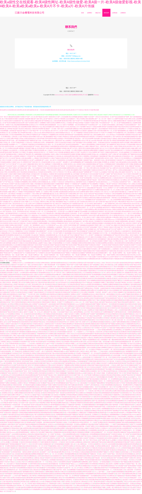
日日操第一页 (69, 152)
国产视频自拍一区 (93, 455)
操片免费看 (135, 264)
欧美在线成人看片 (74, 398)
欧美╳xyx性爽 (20, 274)
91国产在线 (18, 426)
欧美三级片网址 (95, 392)
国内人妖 (138, 300)
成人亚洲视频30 (52, 461)
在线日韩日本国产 (108, 361)
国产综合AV (123, 369)
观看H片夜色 (23, 384)
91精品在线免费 (5, 353)
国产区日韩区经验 (58, 317)
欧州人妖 (117, 280)
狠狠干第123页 (19, 284)
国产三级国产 (106, 175)
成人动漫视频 (44, 402)
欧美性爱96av (116, 414)
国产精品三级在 (58, 308)
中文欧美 (15, 451)
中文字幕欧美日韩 (94, 449)
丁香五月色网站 (80, 120)
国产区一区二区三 (72, 469)
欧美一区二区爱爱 (105, 382)
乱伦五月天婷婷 (32, 211)
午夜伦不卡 (89, 128)
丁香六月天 (121, 375)
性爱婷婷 (52, 175)
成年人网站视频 (56, 215)
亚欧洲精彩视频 (34, 359)
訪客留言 (123, 13)
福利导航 (8, 177)
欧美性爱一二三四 (94, 331)
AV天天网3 (27, 463)
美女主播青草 (93, 154)
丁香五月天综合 (128, 483)
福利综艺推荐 (54, 331)
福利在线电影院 (16, 278)
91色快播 (60, 154)
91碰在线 (34, 130)
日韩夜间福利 (132, 373)
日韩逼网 (22, 134)
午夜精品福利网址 (102, 479)
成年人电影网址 (37, 345)
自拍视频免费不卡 (11, 489)
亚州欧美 (69, 290)
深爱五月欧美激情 (40, 375)
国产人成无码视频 (100, 130)
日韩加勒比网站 (16, 309)
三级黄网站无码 (6, 394)
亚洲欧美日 (111, 477)
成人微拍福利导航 (37, 242)
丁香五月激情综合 (95, 313)
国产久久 (12, 493)
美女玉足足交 (74, 351)
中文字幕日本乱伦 (11, 280)
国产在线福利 (89, 233)
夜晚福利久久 (4, 380)
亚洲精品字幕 (95, 412)
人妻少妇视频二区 (35, 179)
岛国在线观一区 (71, 426)
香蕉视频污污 (115, 276)
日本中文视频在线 (37, 205)
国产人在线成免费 (66, 130)
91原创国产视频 (29, 150)
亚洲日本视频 (97, 164)
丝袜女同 (46, 189)
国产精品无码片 (129, 376)
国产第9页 (135, 193)
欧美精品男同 (127, 264)
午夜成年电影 (110, 272)
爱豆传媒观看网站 (16, 136)
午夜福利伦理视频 (130, 477)
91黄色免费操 (104, 467)
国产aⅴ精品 (43, 392)
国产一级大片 (42, 353)
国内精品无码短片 (106, 140)
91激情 (69, 240)
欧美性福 (52, 418)
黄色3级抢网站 (90, 120)
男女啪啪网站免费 (95, 337)
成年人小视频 (24, 341)
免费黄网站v (110, 331)
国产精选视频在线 (9, 487)
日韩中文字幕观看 (59, 120)
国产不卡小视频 (51, 181)
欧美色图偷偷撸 (137, 451)
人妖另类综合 (34, 266)
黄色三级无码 (22, 363)
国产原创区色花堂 (111, 130)
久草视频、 (62, 329)
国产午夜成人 (36, 148)
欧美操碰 (75, 223)
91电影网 (41, 404)
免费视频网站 (59, 223)
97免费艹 (54, 187)
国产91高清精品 (90, 126)
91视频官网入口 (117, 396)
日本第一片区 (41, 408)
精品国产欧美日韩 (39, 376)
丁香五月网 (88, 170)
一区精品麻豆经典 (102, 144)
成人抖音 (58, 237)
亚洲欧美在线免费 (68, 300)
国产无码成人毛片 (16, 404)
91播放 (108, 240)
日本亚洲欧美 (133, 280)
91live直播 (5, 444)
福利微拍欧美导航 (121, 444)
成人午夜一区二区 (15, 347)
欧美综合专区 (76, 280)
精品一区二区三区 (40, 447)
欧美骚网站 (42, 221)
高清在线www (79, 375)
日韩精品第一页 (64, 331)
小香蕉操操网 (74, 359)
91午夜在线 (13, 235)
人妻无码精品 (119, 126)
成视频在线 (85, 467)
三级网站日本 (15, 264)
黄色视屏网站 (12, 173)
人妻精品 (8, 361)
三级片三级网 (65, 274)
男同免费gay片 (73, 363)
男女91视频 (138, 195)
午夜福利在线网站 (5, 164)
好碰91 (19, 489)
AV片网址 (48, 367)
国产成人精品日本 (55, 205)
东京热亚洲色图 (28, 244)
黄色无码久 (124, 337)
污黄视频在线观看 (105, 302)
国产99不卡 (82, 189)
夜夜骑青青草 (7, 128)
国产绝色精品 (68, 177)
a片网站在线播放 (36, 428)
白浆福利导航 (136, 331)
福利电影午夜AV (20, 424)
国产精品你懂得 (27, 339)
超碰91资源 (125, 173)
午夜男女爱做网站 (67, 325)
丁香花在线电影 (70, 410)
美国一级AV (57, 130)
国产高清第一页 (135, 201)
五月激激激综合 (53, 392)
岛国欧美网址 (110, 444)
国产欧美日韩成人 (73, 408)
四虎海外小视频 (53, 327)
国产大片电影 (108, 329)
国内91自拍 (5, 410)
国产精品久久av (49, 365)
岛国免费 (122, 183)
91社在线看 (91, 213)
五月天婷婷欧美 (134, 154)
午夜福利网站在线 (43, 274)
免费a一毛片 (31, 170)
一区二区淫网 (72, 477)
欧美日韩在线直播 (48, 349)
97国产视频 (123, 463)
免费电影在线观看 (86, 156)
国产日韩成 (116, 337)
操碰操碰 (132, 424)
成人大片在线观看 (85, 274)
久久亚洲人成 (16, 162)
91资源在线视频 (130, 187)
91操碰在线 (130, 122)
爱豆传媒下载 (118, 229)
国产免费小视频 (81, 266)
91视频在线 (61, 290)
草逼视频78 (103, 170)
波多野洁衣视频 (124, 144)
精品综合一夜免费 (122, 386)
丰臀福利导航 (121, 485)
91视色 (138, 162)
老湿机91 (69, 309)
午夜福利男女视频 (118, 434)
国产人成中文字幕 (110, 294)
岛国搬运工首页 (28, 189)
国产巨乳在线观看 (87, 140)
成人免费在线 (74, 173)
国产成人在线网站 (65, 142)
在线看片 (23, 337)
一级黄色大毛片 (34, 434)
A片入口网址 (75, 378)
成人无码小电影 (78, 365)
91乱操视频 (33, 380)
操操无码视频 (126, 201)
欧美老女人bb (60, 152)
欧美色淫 (127, 128)
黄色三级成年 (33, 181)
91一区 (81, 219)
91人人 (81, 359)
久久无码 (128, 231)
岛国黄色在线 (17, 270)
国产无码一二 (129, 183)
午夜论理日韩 (32, 461)
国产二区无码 (48, 233)
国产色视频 (108, 205)
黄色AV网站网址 (101, 485)
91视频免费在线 (5, 235)
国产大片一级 (25, 266)
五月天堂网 (66, 244)
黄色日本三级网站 (36, 347)
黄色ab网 (55, 276)
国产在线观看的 (135, 239)
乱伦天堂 (84, 229)
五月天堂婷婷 (114, 463)
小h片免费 (17, 148)
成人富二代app (47, 347)
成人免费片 (31, 487)
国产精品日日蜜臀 (40, 438)
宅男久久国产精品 (57, 207)
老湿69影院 (66, 434)
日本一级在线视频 (136, 158)
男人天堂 (77, 201)
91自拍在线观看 (129, 126)
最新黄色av (9, 229)
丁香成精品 (83, 408)
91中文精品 (20, 325)
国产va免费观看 (36, 162)
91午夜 (10, 457)
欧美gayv (113, 136)
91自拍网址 (46, 451)
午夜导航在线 (67, 179)
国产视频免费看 (99, 384)
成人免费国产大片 (110, 189)
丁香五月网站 (35, 195)
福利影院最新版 (47, 410)
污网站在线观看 (81, 487)
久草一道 (131, 440)
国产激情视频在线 (25, 473)
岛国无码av (6, 376)
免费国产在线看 (16, 197)
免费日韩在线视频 (93, 286)
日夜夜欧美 (77, 367)
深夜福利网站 (129, 473)
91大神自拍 (5, 122)
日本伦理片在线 (6, 205)
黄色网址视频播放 (136, 181)
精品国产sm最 (85, 339)
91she (89, 323)
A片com (5, 231)
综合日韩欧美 (27, 136)
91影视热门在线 (13, 329)
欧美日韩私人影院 (136, 274)
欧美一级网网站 (124, 347)
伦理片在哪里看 (81, 193)
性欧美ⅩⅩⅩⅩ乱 (65, 128)
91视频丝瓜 (118, 453)
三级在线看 (82, 384)
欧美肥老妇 (101, 211)
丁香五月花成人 (93, 442)
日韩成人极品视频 (134, 217)
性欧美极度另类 (64, 392)
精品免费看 (28, 160)
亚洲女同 (56, 467)
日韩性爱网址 (53, 189)
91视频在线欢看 (70, 489)
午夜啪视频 (31, 233)
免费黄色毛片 (36, 128)
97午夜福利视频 (130, 146)
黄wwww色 (37, 134)
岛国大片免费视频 (68, 126)
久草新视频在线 (38, 185)
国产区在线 (90, 487)
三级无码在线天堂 (17, 205)
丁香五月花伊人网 (119, 378)
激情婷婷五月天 (52, 477)
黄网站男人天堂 (34, 341)
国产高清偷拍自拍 (5, 451)
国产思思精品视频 (12, 445)
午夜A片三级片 (88, 177)
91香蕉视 (41, 126)
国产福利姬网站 (68, 365)
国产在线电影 (57, 390)
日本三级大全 (104, 193)
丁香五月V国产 (56, 199)
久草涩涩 (136, 171)
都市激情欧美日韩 (47, 444)
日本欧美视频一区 (117, 357)
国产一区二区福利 (100, 126)
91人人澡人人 (76, 304)
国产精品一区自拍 (68, 201)
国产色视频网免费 (75, 463)
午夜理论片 (43, 235)
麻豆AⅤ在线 (35, 264)
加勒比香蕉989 (102, 469)
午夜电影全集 (65, 150)
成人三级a (42, 371)
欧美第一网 (125, 339)
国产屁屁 (17, 132)
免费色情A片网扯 (119, 187)
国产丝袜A (8, 375)
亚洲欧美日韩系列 (87, 280)
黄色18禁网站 (32, 183)
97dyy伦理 (73, 282)
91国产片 (73, 266)
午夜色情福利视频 (79, 349)
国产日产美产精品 (5, 183)
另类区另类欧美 (106, 181)
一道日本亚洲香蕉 (79, 126)
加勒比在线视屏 (117, 211)
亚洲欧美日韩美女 (53, 363)
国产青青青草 (41, 239)
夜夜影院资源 (100, 282)
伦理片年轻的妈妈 (20, 308)
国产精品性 (39, 118)
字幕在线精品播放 (5, 197)
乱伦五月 (134, 213)
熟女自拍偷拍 (22, 185)
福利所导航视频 (119, 193)
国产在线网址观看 (122, 189)
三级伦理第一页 (131, 471)
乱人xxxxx (12, 219)
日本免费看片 (133, 309)
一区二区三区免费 (57, 455)
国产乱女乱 (66, 211)
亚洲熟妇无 (88, 457)
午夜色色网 (135, 453)
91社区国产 (90, 118)
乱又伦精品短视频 (83, 453)
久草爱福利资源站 (13, 345)
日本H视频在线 (130, 367)
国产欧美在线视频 (9, 124)
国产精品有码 (9, 313)
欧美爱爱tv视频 (6, 193)
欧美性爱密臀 (67, 209)
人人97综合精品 (114, 183)
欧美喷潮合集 (103, 436)
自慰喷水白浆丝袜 (13, 390)
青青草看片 (25, 449)
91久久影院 (6, 140)
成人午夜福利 (71, 404)
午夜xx (10, 333)
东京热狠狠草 (69, 162)
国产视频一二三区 (51, 339)
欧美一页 (88, 242)
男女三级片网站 (76, 467)
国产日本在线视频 (23, 418)
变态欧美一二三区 (25, 345)
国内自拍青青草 (67, 394)
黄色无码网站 (76, 290)
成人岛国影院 (30, 201)
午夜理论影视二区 (83, 282)
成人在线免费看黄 (115, 201)
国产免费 (85, 290)
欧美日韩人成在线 (55, 402)
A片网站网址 (115, 219)
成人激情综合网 (92, 268)
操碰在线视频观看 (95, 270)
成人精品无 (87, 219)
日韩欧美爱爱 (56, 166)
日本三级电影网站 (118, 270)
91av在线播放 (102, 173)
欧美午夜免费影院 (27, 357)
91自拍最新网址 (78, 136)
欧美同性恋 (36, 351)
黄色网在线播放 (136, 233)
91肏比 (14, 223)
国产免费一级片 (128, 118)
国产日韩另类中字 (54, 282)
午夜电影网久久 (108, 138)
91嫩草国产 (57, 231)
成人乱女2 (129, 378)
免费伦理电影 (26, 175)
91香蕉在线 (89, 308)
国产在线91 (13, 168)
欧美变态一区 (107, 118)
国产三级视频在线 (96, 237)
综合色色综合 (44, 465)
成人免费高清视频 (17, 394)
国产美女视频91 (108, 371)
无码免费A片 (11, 274)
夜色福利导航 (37, 430)
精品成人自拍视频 (93, 284)
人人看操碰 (35, 160)
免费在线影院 (65, 215)
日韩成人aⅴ (80, 329)
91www (103, 351)
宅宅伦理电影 (47, 489)
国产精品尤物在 (22, 170)
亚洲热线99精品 (37, 323)
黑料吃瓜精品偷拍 (48, 158)
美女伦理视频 (73, 118)
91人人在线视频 (26, 264)
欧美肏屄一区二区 (85, 209)
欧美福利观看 (88, 335)
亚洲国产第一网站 (73, 189)
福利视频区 (30, 308)
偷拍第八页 (3, 333)
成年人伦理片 (64, 227)
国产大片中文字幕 (8, 166)
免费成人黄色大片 (57, 447)
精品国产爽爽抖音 (107, 418)
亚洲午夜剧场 (135, 317)
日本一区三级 (36, 317)
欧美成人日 (11, 286)
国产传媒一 (99, 343)
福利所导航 (42, 229)
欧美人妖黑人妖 (64, 420)
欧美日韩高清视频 (81, 455)
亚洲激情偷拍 (28, 290)
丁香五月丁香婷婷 (102, 229)
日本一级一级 (11, 459)
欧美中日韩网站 (49, 335)
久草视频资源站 (76, 142)
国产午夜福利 (43, 422)
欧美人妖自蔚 (35, 282)
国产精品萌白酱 (62, 219)
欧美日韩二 (36, 453)
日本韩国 (105, 319)
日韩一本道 (65, 382)
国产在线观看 (69, 491)
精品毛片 (24, 199)
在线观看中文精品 (124, 351)
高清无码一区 (137, 353)
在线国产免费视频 (36, 400)
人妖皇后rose (51, 426)
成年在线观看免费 (59, 242)
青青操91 (111, 239)
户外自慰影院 (103, 124)
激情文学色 (122, 219)
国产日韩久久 (59, 485)
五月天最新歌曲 (10, 420)
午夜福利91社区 (49, 459)
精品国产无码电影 (45, 361)
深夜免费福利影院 (46, 414)
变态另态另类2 (109, 213)
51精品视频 (104, 461)
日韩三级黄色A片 (78, 160)
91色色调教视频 (69, 479)
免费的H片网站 (29, 300)
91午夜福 (36, 361)
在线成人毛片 (87, 491)
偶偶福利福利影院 (33, 414)
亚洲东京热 (92, 134)
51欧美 (94, 144)
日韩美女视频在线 (25, 416)
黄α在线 (83, 400)
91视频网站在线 (53, 136)
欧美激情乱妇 (52, 296)
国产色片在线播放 (16, 319)
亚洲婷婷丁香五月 (15, 349)
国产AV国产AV (77, 122)
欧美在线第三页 (120, 471)
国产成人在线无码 (125, 225)
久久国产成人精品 (107, 177)
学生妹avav (133, 177)
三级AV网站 (138, 361)
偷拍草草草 (106, 209)
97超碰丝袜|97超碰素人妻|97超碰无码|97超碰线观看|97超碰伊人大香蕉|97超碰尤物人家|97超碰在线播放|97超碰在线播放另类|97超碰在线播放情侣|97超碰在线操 (66, 252)
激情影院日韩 (104, 217)
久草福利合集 (36, 325)
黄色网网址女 (127, 160)
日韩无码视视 (85, 361)
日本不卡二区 (57, 132)
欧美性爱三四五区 (130, 420)
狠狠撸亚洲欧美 (121, 122)
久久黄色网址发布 (127, 282)
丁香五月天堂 (99, 118)
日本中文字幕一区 (104, 235)
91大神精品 (138, 134)
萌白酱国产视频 (54, 388)
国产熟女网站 (129, 365)
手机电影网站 (32, 270)
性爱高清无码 (14, 416)
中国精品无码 (49, 315)
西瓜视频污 (3, 434)
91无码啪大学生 (98, 329)
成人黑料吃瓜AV (43, 388)
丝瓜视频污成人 (92, 231)
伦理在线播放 (111, 126)
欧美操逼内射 (120, 491)
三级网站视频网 (43, 225)
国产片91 (17, 166)
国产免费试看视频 (119, 323)
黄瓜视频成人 (45, 175)
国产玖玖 (111, 231)
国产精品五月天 (48, 177)
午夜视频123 (20, 195)
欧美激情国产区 (116, 394)
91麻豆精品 (4, 298)
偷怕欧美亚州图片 (67, 122)
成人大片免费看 (5, 302)
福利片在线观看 (14, 122)
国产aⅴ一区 (136, 378)
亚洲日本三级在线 (80, 483)
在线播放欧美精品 (30, 333)
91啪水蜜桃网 (39, 233)
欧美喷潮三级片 (83, 369)
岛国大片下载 (13, 465)
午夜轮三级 (85, 270)
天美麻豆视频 (98, 311)
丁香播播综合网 (68, 367)
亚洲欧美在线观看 (38, 152)
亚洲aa (22, 438)
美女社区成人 (136, 205)
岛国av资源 (117, 173)
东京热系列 (113, 430)
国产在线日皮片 (99, 233)
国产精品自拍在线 (20, 378)
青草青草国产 (114, 298)
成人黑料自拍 (61, 195)
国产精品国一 (97, 459)
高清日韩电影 (72, 227)
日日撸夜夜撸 (131, 268)
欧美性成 (99, 483)
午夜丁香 (81, 341)
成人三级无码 (5, 363)
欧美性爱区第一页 (121, 272)
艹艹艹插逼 (39, 177)
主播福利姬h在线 (17, 171)
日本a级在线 (34, 237)
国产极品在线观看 (39, 311)
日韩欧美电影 (45, 304)
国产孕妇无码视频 (79, 233)
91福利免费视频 (15, 240)
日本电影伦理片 (35, 175)
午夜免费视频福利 (60, 384)
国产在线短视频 (92, 229)
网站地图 (96, 111)
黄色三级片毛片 (40, 166)
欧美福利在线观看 (101, 475)
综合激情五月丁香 (52, 375)
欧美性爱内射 (84, 276)
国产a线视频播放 (90, 341)
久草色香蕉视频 (61, 333)
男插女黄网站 (102, 447)
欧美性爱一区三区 (81, 357)
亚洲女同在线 (131, 404)
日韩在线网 (134, 175)
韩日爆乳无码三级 (62, 146)
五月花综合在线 (93, 369)
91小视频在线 (81, 414)
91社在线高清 (13, 152)
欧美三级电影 (115, 223)
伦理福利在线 (105, 276)
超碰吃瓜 (130, 171)
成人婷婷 (23, 353)
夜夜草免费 (84, 465)
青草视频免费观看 (117, 302)
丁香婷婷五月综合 (42, 168)
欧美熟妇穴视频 (46, 199)
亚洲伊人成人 (69, 268)
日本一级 (10, 207)
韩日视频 (17, 179)
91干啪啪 (75, 240)
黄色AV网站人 (125, 237)
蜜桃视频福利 (106, 394)
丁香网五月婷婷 (55, 378)
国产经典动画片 (77, 311)
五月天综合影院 (78, 335)
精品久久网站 (81, 327)
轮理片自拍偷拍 (83, 199)
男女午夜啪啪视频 (108, 487)
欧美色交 (57, 315)
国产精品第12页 (92, 197)
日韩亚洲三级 (130, 329)
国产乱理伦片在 (13, 294)
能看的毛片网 (50, 311)
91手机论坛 (10, 233)
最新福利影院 (76, 207)
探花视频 (133, 333)
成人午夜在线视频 (70, 414)
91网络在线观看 (20, 388)
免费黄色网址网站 (119, 341)
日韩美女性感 (131, 306)
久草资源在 (96, 193)
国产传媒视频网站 (18, 207)
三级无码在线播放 (114, 355)
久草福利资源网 (45, 164)
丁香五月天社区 (123, 479)
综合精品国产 (15, 412)
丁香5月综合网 (51, 171)
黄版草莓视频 (68, 306)
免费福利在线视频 (98, 323)
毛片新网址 (97, 308)
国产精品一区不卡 (24, 400)
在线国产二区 (45, 453)
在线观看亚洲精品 (90, 166)
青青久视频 (29, 185)
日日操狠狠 (46, 428)
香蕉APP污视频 (31, 177)
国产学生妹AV (75, 400)
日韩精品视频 (25, 347)
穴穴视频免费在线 (130, 325)
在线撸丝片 (22, 158)
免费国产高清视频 (76, 231)
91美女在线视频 (87, 144)
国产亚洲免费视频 (95, 276)
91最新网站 (127, 331)
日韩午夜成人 (64, 388)
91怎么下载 (79, 371)
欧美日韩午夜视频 (18, 333)
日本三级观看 (125, 274)
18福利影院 (31, 146)
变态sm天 (134, 461)
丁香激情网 (39, 335)
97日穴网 (67, 173)
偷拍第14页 (85, 367)
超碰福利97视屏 (93, 227)
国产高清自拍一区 (8, 213)
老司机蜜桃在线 (40, 146)
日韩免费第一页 (92, 294)
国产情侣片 (81, 237)
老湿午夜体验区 (58, 367)
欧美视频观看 (117, 353)
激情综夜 (90, 400)
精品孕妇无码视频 (77, 177)
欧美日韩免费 (108, 378)
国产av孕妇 (106, 483)
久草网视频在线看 (109, 166)
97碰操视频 (70, 375)
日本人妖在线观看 (110, 445)
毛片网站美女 (117, 233)
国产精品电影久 (21, 286)
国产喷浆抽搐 (48, 207)
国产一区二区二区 (112, 124)
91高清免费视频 (79, 308)
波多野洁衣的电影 (71, 418)
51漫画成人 (43, 171)
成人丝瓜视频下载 (14, 134)
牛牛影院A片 (107, 195)
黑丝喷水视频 (134, 339)
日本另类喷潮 (92, 465)
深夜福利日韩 (76, 321)
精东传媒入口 (30, 134)
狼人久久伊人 (117, 449)
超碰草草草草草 (32, 378)
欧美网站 (54, 489)
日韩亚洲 (16, 483)
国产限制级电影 (14, 323)
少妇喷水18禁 (119, 191)
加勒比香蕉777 (70, 487)
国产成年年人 (46, 455)
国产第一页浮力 (82, 317)
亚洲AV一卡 (88, 187)
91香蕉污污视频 (79, 373)
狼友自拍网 (7, 317)
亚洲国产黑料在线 (64, 438)
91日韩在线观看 (57, 233)
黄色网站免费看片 (60, 430)
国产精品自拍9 (49, 384)
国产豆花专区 (44, 440)
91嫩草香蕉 (95, 489)
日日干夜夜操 (94, 359)
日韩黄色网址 (65, 199)
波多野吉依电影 (9, 148)
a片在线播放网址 (35, 491)
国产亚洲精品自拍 (56, 272)
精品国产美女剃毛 (18, 130)
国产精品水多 (34, 229)
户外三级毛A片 (107, 274)
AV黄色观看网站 (90, 146)
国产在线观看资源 (113, 144)
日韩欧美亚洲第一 (17, 386)
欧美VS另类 (121, 363)
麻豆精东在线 (122, 404)
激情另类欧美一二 (99, 205)
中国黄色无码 (115, 359)
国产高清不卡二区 (10, 239)
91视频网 (93, 282)
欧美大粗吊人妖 (60, 221)
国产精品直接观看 (15, 467)
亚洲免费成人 (118, 331)
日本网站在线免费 (12, 150)
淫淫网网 (104, 164)
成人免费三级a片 (119, 367)
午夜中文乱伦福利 (134, 345)
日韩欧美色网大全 (33, 268)
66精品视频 (90, 189)
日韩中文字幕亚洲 (46, 341)
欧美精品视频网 (105, 481)
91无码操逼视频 (58, 445)
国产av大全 (132, 430)
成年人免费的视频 (64, 276)
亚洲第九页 (78, 300)
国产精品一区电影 (33, 363)
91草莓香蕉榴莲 (71, 302)
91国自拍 (90, 426)
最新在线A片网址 (22, 408)
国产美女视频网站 (92, 185)
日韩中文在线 (59, 144)
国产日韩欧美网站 (71, 195)
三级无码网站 (122, 440)
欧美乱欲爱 (31, 365)
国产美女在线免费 (127, 211)
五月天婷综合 (51, 333)
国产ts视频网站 (82, 185)
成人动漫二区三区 (39, 201)
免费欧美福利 (61, 404)
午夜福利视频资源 (55, 406)
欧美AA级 (17, 449)
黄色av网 (13, 187)
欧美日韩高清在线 (48, 430)
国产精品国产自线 (82, 416)
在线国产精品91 (65, 313)
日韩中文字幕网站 (28, 375)
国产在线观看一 (38, 424)
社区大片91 (84, 378)
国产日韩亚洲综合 (23, 221)
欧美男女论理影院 (76, 264)
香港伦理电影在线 (47, 134)
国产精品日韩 (119, 304)
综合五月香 (84, 142)
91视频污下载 (104, 284)
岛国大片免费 (74, 315)
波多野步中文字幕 (117, 207)
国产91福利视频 (55, 398)
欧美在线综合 (60, 487)
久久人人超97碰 (98, 473)
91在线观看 (31, 240)
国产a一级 (43, 266)
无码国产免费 (98, 426)
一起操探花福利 (104, 290)
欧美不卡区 (16, 266)
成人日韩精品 (52, 225)
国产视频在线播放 (35, 288)
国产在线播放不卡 (52, 438)
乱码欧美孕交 (72, 168)
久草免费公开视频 (80, 355)
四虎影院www (108, 323)
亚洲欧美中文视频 (17, 244)
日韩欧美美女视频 (93, 199)
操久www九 (77, 306)
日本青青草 (112, 309)
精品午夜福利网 (43, 219)
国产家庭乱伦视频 (6, 276)
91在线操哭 (38, 369)
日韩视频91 (111, 475)
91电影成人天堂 (93, 333)
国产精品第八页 (51, 376)
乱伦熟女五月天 (33, 126)
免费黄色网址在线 (72, 170)
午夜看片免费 (51, 386)
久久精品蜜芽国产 (74, 337)
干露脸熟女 (42, 237)
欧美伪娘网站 (28, 459)
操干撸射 (11, 449)
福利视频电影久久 (125, 199)
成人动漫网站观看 (135, 124)
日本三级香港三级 (71, 323)
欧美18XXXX (70, 376)
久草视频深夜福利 (106, 207)
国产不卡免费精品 (65, 304)
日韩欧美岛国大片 (62, 286)
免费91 (137, 150)
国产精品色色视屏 (26, 148)
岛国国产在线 (130, 221)
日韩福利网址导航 (128, 207)
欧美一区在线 (119, 154)
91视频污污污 (27, 217)
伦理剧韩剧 (102, 380)
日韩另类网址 (136, 390)
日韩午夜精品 (86, 309)
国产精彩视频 (126, 138)
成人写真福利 (39, 173)
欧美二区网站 (132, 447)
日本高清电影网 (64, 156)
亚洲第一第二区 (83, 442)
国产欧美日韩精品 (57, 361)
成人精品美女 (35, 471)
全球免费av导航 (68, 343)
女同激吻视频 (135, 152)
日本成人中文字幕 (71, 453)
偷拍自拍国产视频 (69, 416)
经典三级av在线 (53, 355)
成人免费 (76, 183)
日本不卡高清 (69, 339)
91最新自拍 (94, 171)
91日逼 (25, 233)
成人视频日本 (130, 132)
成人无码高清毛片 (47, 179)
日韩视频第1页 (90, 394)
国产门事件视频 (14, 298)
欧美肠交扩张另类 (41, 170)
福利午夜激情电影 (31, 274)
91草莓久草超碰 (62, 138)
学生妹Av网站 (127, 120)
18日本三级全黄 (76, 229)
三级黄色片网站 (48, 193)
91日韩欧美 (128, 270)
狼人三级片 (125, 242)
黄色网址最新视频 (26, 361)
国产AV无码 (73, 150)
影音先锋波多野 (60, 323)
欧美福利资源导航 (118, 365)
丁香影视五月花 (115, 199)
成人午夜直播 (41, 461)
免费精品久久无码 (89, 485)
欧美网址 (106, 406)
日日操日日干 (92, 378)
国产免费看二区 (38, 193)
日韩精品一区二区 (20, 315)
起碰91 (61, 327)
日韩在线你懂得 (133, 382)
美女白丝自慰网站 (80, 432)
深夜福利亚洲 (70, 221)
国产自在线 (96, 183)
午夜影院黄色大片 (93, 272)
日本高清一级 (9, 284)
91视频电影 (79, 134)
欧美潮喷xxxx (62, 353)
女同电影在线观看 (97, 242)
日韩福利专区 (60, 225)
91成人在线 (14, 455)
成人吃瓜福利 (39, 150)
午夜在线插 (39, 469)
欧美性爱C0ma (103, 432)
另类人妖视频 (37, 199)
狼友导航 (98, 394)
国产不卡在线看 (136, 426)
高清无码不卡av (35, 329)
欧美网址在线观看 (90, 373)
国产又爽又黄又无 (34, 164)
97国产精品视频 (77, 144)
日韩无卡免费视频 (78, 347)
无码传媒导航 (35, 197)
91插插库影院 (85, 398)
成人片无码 (125, 217)
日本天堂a (130, 489)
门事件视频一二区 (109, 278)
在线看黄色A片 (114, 461)
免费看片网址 (103, 292)
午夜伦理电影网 (44, 160)
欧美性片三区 (17, 375)
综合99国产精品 (75, 382)
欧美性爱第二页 (81, 386)
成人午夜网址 (38, 191)
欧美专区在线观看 (101, 398)
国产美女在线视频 (113, 152)
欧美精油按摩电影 (131, 457)
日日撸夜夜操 (101, 428)
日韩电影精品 (121, 451)
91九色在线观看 (31, 215)
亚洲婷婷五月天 (43, 294)
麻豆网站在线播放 (58, 481)
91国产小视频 (95, 219)
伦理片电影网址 (116, 481)
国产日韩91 (65, 132)
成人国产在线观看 (93, 266)
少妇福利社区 (25, 471)
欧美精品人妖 (119, 376)
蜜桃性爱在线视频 (26, 351)
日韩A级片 (127, 266)
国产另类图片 (94, 390)
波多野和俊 (111, 373)
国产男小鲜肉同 (112, 142)
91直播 (13, 164)
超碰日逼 (124, 306)
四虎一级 (101, 294)
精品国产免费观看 (83, 173)
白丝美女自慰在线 (13, 473)
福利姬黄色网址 (100, 160)
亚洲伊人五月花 (128, 308)
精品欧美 (17, 237)
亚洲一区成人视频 (126, 168)
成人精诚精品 (95, 339)
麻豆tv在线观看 (14, 158)
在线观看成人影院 (59, 442)
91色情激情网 (120, 136)
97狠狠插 (113, 209)
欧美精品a (26, 306)
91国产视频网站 (76, 438)
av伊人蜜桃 (116, 274)
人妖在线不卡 (126, 481)
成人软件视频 (75, 175)
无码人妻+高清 (43, 286)
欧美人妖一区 (16, 471)
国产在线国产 (91, 315)
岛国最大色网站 (9, 227)
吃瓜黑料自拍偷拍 (112, 440)
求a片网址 (6, 158)
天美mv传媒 (44, 329)
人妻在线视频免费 (64, 400)
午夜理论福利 (129, 361)
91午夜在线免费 (128, 179)
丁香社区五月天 (110, 264)
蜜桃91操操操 (85, 306)
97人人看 (88, 237)
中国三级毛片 (28, 367)
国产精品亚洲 (24, 181)
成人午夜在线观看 (7, 120)
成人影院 (84, 444)
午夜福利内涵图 (29, 386)
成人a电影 (124, 382)
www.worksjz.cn (60, 96)
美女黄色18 (60, 197)
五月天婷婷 (117, 239)
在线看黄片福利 (25, 412)
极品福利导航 (38, 231)
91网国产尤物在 (108, 242)
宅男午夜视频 (12, 268)
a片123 (82, 201)
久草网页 (48, 187)
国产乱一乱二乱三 (134, 173)
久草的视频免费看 (69, 455)
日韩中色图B (71, 386)
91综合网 (118, 388)
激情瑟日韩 (50, 371)
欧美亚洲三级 (38, 349)
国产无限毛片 (77, 309)
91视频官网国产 (60, 185)
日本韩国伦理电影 (71, 396)
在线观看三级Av (69, 445)
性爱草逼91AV (90, 191)
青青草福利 (16, 276)
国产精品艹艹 (24, 296)
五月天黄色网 (102, 416)
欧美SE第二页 (82, 205)
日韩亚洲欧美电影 (93, 481)
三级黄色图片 (25, 219)
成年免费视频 (7, 244)
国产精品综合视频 (28, 426)
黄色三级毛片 (135, 276)
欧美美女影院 (31, 315)
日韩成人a (105, 239)
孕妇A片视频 (47, 321)
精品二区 (67, 424)
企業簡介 (89, 13)
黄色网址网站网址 (41, 223)
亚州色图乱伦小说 (25, 162)
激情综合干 (112, 467)
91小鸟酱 (93, 469)
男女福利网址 (25, 491)
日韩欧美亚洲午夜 (123, 335)
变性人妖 (42, 120)
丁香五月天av (67, 229)
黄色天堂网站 (35, 467)
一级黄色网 (96, 162)
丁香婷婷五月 (124, 327)
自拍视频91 (12, 146)
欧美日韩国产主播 (126, 459)
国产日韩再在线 (124, 432)
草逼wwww (111, 221)
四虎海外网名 (137, 302)
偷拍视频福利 (56, 369)
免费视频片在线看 (75, 471)
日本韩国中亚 (41, 380)
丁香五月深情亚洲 (128, 300)
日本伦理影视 (113, 479)
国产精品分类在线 (119, 146)
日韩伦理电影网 (133, 278)
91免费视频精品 (107, 237)
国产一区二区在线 (92, 355)
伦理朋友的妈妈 (38, 189)
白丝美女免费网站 (55, 124)
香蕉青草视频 (126, 449)
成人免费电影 (32, 483)
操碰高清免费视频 (55, 150)
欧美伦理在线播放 (29, 335)
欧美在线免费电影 (106, 339)
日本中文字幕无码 (58, 173)
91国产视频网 (81, 191)
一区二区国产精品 (87, 304)
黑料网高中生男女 (42, 327)
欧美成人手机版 (93, 290)
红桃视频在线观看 (83, 390)
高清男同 (131, 242)
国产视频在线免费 (112, 428)
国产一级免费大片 (64, 164)
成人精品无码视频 (45, 128)
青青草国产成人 (88, 136)
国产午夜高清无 (113, 436)
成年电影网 (108, 317)
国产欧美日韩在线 (116, 175)
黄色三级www (44, 319)
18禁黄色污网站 (28, 302)
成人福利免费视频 (76, 313)
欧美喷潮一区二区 (34, 235)
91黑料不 (134, 225)
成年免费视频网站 (75, 164)
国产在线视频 (10, 189)
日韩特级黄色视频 (99, 471)
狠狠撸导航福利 (66, 341)
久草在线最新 (50, 201)
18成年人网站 (54, 156)
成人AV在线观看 (25, 237)
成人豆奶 (92, 438)
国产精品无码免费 (96, 319)
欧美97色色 (122, 489)
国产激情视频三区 (28, 209)
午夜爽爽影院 (133, 327)
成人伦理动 (38, 457)
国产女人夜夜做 (13, 203)
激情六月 (95, 321)
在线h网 (119, 422)
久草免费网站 (84, 337)
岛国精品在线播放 (71, 242)
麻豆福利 (114, 375)
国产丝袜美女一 (95, 463)
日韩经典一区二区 (21, 487)
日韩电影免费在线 (75, 284)
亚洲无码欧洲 (28, 394)
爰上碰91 (64, 237)
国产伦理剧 (99, 203)
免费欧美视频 (99, 191)
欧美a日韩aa (39, 308)
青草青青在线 (35, 465)
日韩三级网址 (128, 357)
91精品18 (91, 317)
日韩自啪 (96, 400)
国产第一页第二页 (63, 471)
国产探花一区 (104, 408)
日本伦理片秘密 (6, 396)
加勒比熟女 (27, 130)
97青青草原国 (38, 357)
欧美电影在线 (71, 193)
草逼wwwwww (132, 416)
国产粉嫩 (74, 213)
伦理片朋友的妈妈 (122, 309)
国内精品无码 (5, 304)
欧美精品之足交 (63, 461)
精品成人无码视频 (94, 223)
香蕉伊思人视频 (52, 353)
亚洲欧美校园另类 (67, 475)
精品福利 (33, 213)
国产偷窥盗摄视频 (124, 124)
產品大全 (98, 13)
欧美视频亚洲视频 (46, 390)
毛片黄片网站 (124, 412)
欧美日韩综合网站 (69, 457)
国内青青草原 (114, 369)
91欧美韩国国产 (6, 453)
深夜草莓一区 (83, 428)
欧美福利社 (101, 414)
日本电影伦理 (44, 197)
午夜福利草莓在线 (61, 357)
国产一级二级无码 (112, 351)
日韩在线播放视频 (115, 215)
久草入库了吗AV (55, 274)
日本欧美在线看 (53, 217)
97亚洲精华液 (87, 122)
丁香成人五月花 (118, 160)
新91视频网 (110, 146)
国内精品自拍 (109, 457)
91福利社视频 (44, 359)
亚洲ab (94, 156)
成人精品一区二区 (50, 146)
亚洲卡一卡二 (106, 201)
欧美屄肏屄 (13, 380)
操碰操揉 (28, 242)
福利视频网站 (71, 329)
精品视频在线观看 (122, 445)
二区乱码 (136, 308)
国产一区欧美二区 (51, 290)
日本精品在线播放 (7, 221)
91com (30, 203)
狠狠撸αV (96, 382)
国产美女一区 (127, 390)
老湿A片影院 (88, 195)
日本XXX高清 (38, 451)
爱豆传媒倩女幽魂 (88, 150)
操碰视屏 (133, 138)
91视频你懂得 (30, 166)
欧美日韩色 (52, 286)
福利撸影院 (66, 154)
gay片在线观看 (14, 343)
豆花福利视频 (74, 199)
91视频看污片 (121, 294)
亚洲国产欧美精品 (67, 449)
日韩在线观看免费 (99, 280)
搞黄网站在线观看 (108, 187)
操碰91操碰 (100, 349)
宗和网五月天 (134, 170)
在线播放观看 (63, 193)
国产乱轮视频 (134, 347)
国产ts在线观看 (84, 215)
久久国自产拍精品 (54, 160)
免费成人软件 (126, 181)
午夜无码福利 (39, 343)
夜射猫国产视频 (120, 457)
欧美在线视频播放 (17, 217)
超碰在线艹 (80, 168)
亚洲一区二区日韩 (44, 272)
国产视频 (47, 240)
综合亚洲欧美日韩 (123, 333)
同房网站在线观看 (46, 317)
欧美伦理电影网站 (73, 146)
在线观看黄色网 (50, 237)
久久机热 (27, 144)
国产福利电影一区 (78, 406)
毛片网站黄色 (117, 242)
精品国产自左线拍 (13, 288)
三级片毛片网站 (102, 373)
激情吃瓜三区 (99, 445)
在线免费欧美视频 (25, 128)
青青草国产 (56, 191)
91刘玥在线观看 (15, 376)
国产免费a (135, 321)
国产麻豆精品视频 (92, 380)
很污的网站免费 (32, 398)
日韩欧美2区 (110, 280)
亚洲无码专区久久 (43, 270)
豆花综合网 (67, 280)
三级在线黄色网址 (21, 365)
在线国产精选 (113, 333)
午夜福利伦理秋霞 (82, 331)
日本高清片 (23, 483)
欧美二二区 (57, 444)
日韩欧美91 (6, 404)
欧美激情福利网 (32, 239)
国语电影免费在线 (127, 311)
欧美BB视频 (88, 451)
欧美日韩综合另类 (55, 449)
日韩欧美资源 (44, 264)
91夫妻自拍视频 (94, 434)
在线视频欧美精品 (58, 414)
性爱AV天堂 (124, 465)
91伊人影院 (44, 351)
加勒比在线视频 (131, 323)
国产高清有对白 (78, 485)
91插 (38, 215)
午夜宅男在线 (83, 175)
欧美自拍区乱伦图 (87, 471)
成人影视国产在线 (113, 164)
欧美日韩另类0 (127, 148)
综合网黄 (55, 193)
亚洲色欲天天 (4, 134)
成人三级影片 (65, 315)
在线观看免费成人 (47, 491)
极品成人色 (53, 195)
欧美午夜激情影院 (110, 424)
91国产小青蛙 (112, 156)
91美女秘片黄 (75, 459)
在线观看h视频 (28, 120)
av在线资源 (48, 280)
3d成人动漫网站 (88, 311)
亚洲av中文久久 (68, 412)
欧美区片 (127, 426)
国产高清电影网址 (86, 179)
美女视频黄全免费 (83, 181)
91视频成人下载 (103, 185)
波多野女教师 (128, 304)
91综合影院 (101, 388)
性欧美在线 (22, 294)
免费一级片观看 (113, 489)
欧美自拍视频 (26, 489)
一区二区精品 (15, 353)
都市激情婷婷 (111, 162)
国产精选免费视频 (63, 217)
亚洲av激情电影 (58, 179)
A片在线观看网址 (92, 432)
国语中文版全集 (12, 325)
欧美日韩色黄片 (90, 138)
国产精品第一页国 (95, 181)
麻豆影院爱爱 (66, 175)
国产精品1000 (128, 203)
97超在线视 (51, 223)
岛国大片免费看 (24, 329)
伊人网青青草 (25, 164)
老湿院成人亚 (137, 296)
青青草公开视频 (133, 386)
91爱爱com (59, 171)
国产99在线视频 (49, 343)
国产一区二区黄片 (11, 191)
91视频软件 (75, 292)
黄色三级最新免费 (48, 231)
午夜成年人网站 (66, 231)
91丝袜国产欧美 (93, 430)
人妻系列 (80, 150)
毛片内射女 (89, 205)
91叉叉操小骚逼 (88, 221)
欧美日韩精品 (63, 294)
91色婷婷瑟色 (61, 162)
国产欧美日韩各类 (49, 357)
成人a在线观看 (135, 351)
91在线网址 (44, 282)
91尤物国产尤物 (32, 294)
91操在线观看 (105, 215)
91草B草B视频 (67, 140)
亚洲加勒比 (35, 319)
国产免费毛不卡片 (119, 231)
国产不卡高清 (94, 173)
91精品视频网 (28, 321)
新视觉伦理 (13, 363)
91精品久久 (13, 463)
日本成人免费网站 (113, 438)
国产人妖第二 (46, 162)
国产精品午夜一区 (35, 132)
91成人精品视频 (15, 126)
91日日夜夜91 (83, 132)
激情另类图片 (29, 152)
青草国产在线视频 (107, 128)
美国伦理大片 (53, 118)
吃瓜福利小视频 (129, 150)
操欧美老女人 (104, 183)
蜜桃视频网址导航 (41, 309)
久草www (120, 408)
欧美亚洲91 (112, 408)
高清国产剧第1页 (129, 400)
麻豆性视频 (20, 280)
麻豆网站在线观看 (7, 181)
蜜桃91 (52, 428)
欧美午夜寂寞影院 (22, 173)
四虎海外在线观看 (86, 382)
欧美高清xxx (74, 392)
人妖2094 (86, 313)
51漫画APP (127, 191)
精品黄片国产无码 (114, 459)
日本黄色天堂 (102, 321)
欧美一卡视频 (89, 278)
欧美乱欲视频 (123, 171)
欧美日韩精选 (48, 394)
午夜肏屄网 (138, 392)
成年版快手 (132, 223)
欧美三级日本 (10, 201)
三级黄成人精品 (38, 459)
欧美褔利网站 (47, 369)
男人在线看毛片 (73, 461)
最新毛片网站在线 (94, 298)
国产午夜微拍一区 (32, 272)
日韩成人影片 (4, 170)
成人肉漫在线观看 (11, 418)
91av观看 (112, 442)
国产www (56, 227)
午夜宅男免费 (40, 140)
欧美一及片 (29, 227)
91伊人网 (55, 400)
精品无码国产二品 (19, 227)
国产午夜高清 (52, 197)
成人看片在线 (95, 375)
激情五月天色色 (130, 142)
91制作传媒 (110, 173)
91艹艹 (18, 146)
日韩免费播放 (44, 331)
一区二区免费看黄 (112, 380)
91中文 (4, 189)
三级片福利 (32, 477)
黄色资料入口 (132, 227)
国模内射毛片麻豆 (51, 471)
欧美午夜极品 (55, 128)
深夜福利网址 (123, 164)
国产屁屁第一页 (72, 191)
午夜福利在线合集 (79, 325)
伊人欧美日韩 (5, 351)
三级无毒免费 (8, 215)
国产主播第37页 (131, 219)
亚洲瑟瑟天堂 (30, 469)
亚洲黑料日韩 (64, 463)
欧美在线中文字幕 (118, 384)
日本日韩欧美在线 (122, 227)
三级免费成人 (130, 418)
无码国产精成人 (57, 483)
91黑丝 (25, 270)
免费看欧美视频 (36, 455)
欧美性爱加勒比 (107, 270)
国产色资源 (13, 485)
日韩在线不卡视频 (118, 317)
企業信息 (114, 13)
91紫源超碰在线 (129, 319)
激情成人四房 (26, 436)
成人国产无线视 (79, 203)
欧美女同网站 (76, 361)
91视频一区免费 (105, 375)
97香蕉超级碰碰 (28, 193)
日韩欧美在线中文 (25, 442)
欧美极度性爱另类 (129, 396)
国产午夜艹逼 (26, 404)
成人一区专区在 (89, 445)
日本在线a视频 (119, 361)
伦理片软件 (51, 422)
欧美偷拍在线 (48, 424)
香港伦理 (65, 465)
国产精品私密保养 (67, 288)
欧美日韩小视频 (115, 225)
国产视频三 (103, 489)
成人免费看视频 (58, 416)
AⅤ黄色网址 (113, 319)
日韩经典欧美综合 (110, 288)
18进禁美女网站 (27, 430)
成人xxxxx (73, 211)
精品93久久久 (117, 177)
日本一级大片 (4, 118)
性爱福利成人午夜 (9, 406)
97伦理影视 (34, 373)
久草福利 (129, 130)
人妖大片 (43, 227)
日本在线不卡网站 (39, 290)
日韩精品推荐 (58, 201)
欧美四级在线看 (32, 337)
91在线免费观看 (20, 469)
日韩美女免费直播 (105, 219)
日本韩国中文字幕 (111, 404)
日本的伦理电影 (22, 327)
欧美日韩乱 (63, 191)
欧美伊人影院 (109, 160)
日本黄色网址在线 (122, 278)
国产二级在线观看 (67, 402)
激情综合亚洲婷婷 (55, 475)
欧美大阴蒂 (32, 355)
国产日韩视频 (16, 491)
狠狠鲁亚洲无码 (22, 268)
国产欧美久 (118, 300)
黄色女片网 (12, 359)
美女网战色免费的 (5, 386)
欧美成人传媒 (83, 430)
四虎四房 (6, 225)
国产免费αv (124, 290)
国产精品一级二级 (134, 465)
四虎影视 (112, 154)
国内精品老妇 (47, 308)
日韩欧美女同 (91, 479)
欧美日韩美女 (44, 406)
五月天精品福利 (113, 347)
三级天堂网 (46, 292)
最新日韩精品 (45, 148)
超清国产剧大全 (99, 150)
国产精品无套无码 (108, 203)
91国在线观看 (86, 171)
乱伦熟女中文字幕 (70, 327)
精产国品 (52, 203)
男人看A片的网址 (122, 447)
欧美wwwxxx (12, 434)
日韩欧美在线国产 (100, 146)
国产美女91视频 (72, 237)
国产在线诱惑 (4, 219)
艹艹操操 (82, 146)
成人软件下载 (120, 475)
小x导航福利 (87, 225)
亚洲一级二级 (132, 343)
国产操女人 (109, 171)
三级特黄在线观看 (55, 264)
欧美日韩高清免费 (17, 209)
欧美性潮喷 (39, 365)
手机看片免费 (91, 376)
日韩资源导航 (16, 453)
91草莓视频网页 (89, 475)
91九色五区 (69, 373)
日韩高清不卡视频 (125, 469)
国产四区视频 (63, 337)
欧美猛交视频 (125, 140)
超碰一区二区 (34, 313)
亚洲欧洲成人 (7, 138)
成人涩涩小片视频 (15, 311)
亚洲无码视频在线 (42, 183)
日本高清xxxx (119, 296)
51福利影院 (58, 229)
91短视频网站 (34, 221)
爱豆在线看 (58, 175)
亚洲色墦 (100, 378)
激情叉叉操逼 (25, 309)
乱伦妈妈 (120, 319)
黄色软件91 (101, 171)
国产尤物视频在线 (82, 227)
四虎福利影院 (4, 467)
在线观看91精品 (12, 242)
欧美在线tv (108, 211)
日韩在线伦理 (110, 376)
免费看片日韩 (57, 239)
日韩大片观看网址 (84, 158)
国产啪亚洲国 (58, 209)
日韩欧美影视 (9, 308)
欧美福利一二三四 (11, 408)
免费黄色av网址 (93, 211)
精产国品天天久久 (72, 384)
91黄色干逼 (45, 418)
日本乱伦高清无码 (77, 235)
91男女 (104, 142)
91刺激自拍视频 (115, 290)
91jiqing (122, 359)
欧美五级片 (104, 309)
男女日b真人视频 (117, 390)
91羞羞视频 (102, 158)
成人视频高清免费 (109, 197)
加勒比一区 (93, 388)
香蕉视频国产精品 (61, 203)
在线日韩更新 (75, 276)
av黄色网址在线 (88, 300)
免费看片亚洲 (137, 384)
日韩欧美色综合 (127, 205)
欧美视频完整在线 (94, 461)
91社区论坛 (96, 179)
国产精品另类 (116, 237)
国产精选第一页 (134, 412)
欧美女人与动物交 (66, 124)
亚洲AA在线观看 (123, 430)
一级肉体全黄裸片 (26, 453)
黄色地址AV (88, 329)
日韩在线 (14, 138)
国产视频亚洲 (128, 296)
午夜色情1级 (68, 278)
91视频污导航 (50, 209)
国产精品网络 (136, 231)
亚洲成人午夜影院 (68, 380)
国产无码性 (124, 410)
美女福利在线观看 (13, 231)
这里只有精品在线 (96, 361)
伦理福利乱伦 (48, 416)
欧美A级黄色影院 (104, 199)
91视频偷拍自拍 (79, 402)
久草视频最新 (84, 420)
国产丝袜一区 (40, 142)
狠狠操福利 (50, 380)
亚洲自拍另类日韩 (23, 380)
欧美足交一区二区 (69, 134)
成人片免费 (128, 193)
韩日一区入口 (104, 298)
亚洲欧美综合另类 (76, 424)
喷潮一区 (20, 191)
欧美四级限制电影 (22, 434)
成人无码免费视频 (92, 436)
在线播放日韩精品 (83, 396)
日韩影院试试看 (81, 404)
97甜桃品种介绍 (66, 205)
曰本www (49, 481)
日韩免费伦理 (137, 349)
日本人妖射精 (126, 177)
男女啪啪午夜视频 (74, 156)
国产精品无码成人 (131, 359)
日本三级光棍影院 (129, 134)
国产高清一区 (25, 373)
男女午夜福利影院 (105, 223)
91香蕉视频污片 (121, 268)
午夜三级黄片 (82, 323)
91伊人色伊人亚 (39, 302)
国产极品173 (39, 396)
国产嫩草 (118, 282)
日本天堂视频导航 (117, 134)
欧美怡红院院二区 (5, 136)
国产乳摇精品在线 (69, 371)
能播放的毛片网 (9, 430)
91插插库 (87, 124)
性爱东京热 (95, 170)
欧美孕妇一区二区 (27, 349)
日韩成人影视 (23, 140)
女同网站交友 (17, 306)
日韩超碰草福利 (107, 337)
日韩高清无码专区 (91, 347)
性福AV (46, 284)
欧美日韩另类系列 (101, 438)
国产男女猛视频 (82, 213)
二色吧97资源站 (118, 148)
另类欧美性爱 (73, 286)
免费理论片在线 (49, 278)
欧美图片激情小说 (107, 420)
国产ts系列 (90, 386)
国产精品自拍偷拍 (97, 195)
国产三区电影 (20, 223)
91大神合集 (57, 158)
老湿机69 (36, 475)
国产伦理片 (7, 479)
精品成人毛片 (16, 361)
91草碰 (29, 158)
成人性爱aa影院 (72, 138)
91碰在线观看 (16, 481)
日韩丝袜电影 (44, 475)
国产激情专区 (11, 402)
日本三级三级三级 (113, 321)
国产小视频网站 (21, 398)
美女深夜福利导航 (21, 331)
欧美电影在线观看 (110, 422)
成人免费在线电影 (38, 473)
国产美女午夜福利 (71, 442)
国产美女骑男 (25, 371)
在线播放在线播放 (40, 386)
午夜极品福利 (88, 371)
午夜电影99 (129, 375)
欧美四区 (78, 339)
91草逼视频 (49, 239)
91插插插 (74, 205)
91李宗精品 (117, 213)
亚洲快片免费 (51, 487)
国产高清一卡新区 (98, 148)
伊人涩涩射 (67, 171)
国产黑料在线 (27, 319)
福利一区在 (19, 459)
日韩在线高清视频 (36, 412)
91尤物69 (10, 175)
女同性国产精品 (12, 382)
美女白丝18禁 (7, 223)
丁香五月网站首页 (93, 357)
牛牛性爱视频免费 (113, 469)
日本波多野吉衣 (21, 187)
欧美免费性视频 (86, 321)
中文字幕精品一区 (33, 402)
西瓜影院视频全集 (68, 233)
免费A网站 (61, 453)
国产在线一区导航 (43, 378)
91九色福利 (70, 203)
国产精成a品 (128, 434)
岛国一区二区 (62, 187)
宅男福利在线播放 (39, 209)
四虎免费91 (97, 140)
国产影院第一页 (63, 168)
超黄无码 (18, 219)
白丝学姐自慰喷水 (80, 479)
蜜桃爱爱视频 (24, 126)
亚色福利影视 (4, 347)
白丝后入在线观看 (134, 284)
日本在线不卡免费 (106, 365)
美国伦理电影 (130, 392)
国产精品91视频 (74, 217)
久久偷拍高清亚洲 (116, 179)
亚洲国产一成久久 (15, 410)
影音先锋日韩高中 (62, 422)
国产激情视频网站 (120, 132)
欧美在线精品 (128, 349)
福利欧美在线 (118, 217)
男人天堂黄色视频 (81, 272)
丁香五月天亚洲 (50, 221)
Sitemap (96, 96)
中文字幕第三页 (23, 154)
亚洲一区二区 (65, 282)
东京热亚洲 (61, 339)
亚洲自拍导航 (33, 432)
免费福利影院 (33, 422)
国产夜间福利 (73, 294)
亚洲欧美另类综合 (111, 335)
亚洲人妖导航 (103, 333)
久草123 (110, 217)
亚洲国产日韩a (57, 412)
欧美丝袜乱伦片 (122, 288)
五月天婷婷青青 (88, 288)
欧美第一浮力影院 (21, 406)
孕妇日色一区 (128, 408)
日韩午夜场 (100, 197)
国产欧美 (69, 160)
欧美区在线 (71, 298)
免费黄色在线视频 (97, 225)
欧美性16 (71, 166)
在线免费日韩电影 (9, 300)
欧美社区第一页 (6, 217)
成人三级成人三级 (50, 152)
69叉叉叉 (87, 239)
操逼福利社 (101, 440)
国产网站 (108, 158)
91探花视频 (7, 339)
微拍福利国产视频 (88, 130)
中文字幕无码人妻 (47, 132)
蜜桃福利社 (88, 402)
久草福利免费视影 (57, 244)
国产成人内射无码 (24, 122)
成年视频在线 (20, 447)
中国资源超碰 (35, 390)
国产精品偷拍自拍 (104, 327)
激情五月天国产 (75, 154)
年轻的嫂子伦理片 (109, 343)
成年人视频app (67, 311)
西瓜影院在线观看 (135, 140)
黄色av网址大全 (49, 142)
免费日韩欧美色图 (119, 392)
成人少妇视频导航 (101, 156)
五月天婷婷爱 (42, 181)
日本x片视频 (128, 402)
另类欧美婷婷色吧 (42, 355)
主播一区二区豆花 (125, 321)
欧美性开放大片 (103, 363)
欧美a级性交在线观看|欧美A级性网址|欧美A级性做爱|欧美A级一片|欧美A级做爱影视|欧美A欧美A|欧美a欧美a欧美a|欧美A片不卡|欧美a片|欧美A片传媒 (46, 111)
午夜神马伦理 (108, 233)
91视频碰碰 (62, 375)
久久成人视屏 (59, 278)
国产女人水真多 (53, 309)
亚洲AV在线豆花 (14, 225)
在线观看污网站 (114, 432)
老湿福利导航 (34, 440)
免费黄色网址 (124, 223)
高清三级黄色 (91, 444)
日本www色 (30, 396)
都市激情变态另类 (128, 195)
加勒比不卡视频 (67, 406)
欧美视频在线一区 (55, 465)
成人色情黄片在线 (79, 166)
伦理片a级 (118, 264)
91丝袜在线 (22, 215)
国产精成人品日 (102, 347)
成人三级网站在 (6, 171)
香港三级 (73, 331)
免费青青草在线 (100, 404)
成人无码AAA (60, 418)
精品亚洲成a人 (52, 219)
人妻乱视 (57, 142)
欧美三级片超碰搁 (34, 392)
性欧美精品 (58, 365)
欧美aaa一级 (46, 420)
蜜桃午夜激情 (17, 175)
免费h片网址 (15, 396)
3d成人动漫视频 (101, 341)
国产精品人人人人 (74, 465)
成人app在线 (92, 142)
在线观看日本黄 (62, 189)
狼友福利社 (90, 404)
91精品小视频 (47, 244)
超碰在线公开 (36, 217)
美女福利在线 (37, 321)
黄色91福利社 (134, 237)
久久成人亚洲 (27, 205)
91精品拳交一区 (70, 481)
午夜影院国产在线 (95, 215)
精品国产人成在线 (47, 306)
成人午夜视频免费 (21, 239)
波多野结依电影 (135, 128)
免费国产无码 (83, 461)
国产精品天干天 (25, 132)
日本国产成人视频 (111, 227)
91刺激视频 (95, 235)
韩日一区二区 (110, 132)
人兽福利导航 (78, 221)
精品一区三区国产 (124, 436)
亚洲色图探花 (80, 457)
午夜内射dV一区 (105, 306)
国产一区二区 (99, 120)
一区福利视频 (65, 351)
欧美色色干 (98, 487)
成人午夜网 (33, 144)
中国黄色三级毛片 (15, 357)
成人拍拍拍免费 (66, 158)
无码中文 (35, 404)
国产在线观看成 (127, 422)
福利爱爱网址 (19, 189)
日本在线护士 (88, 168)
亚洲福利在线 (135, 428)
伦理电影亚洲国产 (89, 160)
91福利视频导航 (54, 148)
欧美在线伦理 (75, 274)
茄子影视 (41, 384)
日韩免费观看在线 (109, 386)
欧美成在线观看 (79, 475)
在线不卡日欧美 (56, 325)
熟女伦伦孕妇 (37, 410)
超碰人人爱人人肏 (115, 311)
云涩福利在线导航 (130, 162)
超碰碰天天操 (92, 132)
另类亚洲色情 (49, 140)
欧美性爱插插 (81, 138)
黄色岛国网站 (97, 136)
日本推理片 (27, 195)
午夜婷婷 (67, 459)
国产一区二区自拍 (106, 434)
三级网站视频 (48, 473)
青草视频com (50, 408)
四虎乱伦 (65, 390)
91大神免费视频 (61, 428)
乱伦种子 (46, 118)
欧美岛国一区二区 (109, 191)
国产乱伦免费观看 (97, 209)
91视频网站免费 (84, 292)
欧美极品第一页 (15, 351)
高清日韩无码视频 (123, 170)
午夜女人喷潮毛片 (16, 302)
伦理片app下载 (40, 138)
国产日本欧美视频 (49, 469)
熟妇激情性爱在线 (72, 430)
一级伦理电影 (60, 268)
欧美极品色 (10, 388)
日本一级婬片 (107, 120)
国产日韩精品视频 (21, 414)
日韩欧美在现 (91, 345)
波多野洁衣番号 (79, 343)
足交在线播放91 (70, 120)
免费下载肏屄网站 (27, 481)
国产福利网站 (114, 412)
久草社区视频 (82, 345)
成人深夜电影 (8, 130)
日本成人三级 (99, 264)
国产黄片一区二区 (85, 351)
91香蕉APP (23, 118)
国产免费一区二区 (65, 467)
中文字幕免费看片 (122, 345)
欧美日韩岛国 (59, 459)
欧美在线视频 (62, 170)
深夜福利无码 (115, 306)
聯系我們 (106, 13)
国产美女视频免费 (116, 483)
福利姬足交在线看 (28, 191)
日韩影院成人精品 (128, 442)
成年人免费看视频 (103, 410)
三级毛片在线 (99, 278)
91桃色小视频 (62, 240)
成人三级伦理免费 (55, 122)
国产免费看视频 (44, 195)
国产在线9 (46, 150)
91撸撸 (49, 382)
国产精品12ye (82, 286)
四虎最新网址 (29, 280)
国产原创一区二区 (80, 376)
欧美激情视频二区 (24, 465)
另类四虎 (86, 134)
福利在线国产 (116, 382)
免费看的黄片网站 (12, 400)
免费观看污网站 (29, 207)
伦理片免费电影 (68, 308)
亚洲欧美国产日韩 (48, 242)
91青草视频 (98, 406)
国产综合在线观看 (117, 118)
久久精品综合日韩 (53, 298)
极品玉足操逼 (100, 376)
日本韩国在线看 (39, 280)
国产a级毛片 (16, 371)
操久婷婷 (23, 166)
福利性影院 (93, 453)
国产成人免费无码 (112, 170)
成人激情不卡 (25, 313)
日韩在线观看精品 (31, 187)
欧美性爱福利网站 (22, 359)
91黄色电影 (117, 168)
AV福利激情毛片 (126, 233)
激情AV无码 (71, 357)
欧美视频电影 (102, 240)
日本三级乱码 (38, 284)
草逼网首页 (34, 136)
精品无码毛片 (103, 477)
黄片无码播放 (81, 436)
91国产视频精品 (22, 477)
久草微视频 (73, 244)
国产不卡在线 (100, 134)
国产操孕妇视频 (130, 467)
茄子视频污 (138, 132)
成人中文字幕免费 (45, 215)
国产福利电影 (136, 168)
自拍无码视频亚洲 (132, 363)
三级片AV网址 (13, 428)
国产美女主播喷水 (79, 394)
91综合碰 (59, 211)
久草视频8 (23, 177)
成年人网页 (80, 353)
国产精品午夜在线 (81, 410)
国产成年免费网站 (122, 156)
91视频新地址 (19, 233)
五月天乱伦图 (82, 294)
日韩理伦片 (58, 343)
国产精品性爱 (62, 319)
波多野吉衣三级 (80, 187)
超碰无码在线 (7, 209)
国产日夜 (58, 349)
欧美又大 (122, 152)
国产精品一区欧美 (114, 455)
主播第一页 (81, 170)
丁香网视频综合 (33, 384)
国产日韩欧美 (44, 449)
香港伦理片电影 (53, 294)
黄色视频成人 (12, 327)
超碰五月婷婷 (49, 302)
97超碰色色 (120, 477)
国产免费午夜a (103, 442)
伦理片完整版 (129, 166)
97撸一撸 (110, 341)
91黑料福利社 (16, 475)
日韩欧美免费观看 (28, 457)
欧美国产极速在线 (95, 367)
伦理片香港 (30, 231)
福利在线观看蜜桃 (121, 343)
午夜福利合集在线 (99, 335)
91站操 (27, 420)
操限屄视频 (128, 315)
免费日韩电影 (14, 140)
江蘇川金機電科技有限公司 (29, 12)
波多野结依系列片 (24, 282)
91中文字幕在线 (109, 150)
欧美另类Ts (53, 284)
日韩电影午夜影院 (93, 408)
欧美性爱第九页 (13, 282)
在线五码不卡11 (34, 449)
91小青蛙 (110, 453)
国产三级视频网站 (84, 296)
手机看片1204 (52, 154)
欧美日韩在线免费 (27, 376)
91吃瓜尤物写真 (5, 392)
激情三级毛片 (59, 479)
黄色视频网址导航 (76, 171)
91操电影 (76, 219)
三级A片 (15, 221)
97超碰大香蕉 (94, 124)
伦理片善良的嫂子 (89, 264)
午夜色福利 (64, 398)
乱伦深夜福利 (34, 371)
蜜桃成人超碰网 (38, 244)
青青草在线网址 (69, 447)
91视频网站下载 (64, 266)
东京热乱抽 (120, 315)
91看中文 (20, 335)
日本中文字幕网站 (98, 491)
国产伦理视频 (111, 485)
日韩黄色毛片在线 (68, 272)
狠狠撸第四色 (81, 242)
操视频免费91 (50, 144)
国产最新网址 (71, 353)
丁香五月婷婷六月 (24, 292)
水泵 (66, 96)
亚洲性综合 (18, 436)
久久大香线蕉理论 (23, 422)
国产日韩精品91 (43, 136)
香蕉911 (37, 124)
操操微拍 (82, 363)
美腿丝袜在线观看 (43, 211)
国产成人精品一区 (53, 313)
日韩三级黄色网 (124, 292)
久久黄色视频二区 (15, 444)
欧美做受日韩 (4, 142)
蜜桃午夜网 (89, 193)
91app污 (101, 422)
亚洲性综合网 (4, 428)
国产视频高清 (31, 142)
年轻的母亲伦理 (61, 386)
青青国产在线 (113, 284)
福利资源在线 (69, 136)
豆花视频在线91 (47, 445)
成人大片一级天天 (126, 215)
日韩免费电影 (94, 158)
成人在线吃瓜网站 (19, 201)
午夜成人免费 (36, 442)
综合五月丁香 (111, 268)
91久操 (11, 160)
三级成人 (127, 317)
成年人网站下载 (14, 337)
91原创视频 (106, 225)
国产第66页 (5, 185)
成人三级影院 (45, 325)
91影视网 (82, 128)
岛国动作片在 (70, 187)
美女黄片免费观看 (32, 225)
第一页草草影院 (19, 213)
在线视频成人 (13, 384)
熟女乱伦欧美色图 (106, 449)
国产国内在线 (101, 444)
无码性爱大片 (20, 420)
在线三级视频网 (127, 353)
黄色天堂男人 (41, 144)
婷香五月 (9, 266)
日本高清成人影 (38, 394)
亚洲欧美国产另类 (125, 240)
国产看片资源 (108, 148)
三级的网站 (43, 298)
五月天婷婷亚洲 (56, 292)
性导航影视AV (126, 158)
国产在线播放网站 (87, 164)
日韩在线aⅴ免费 (80, 447)
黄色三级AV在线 (41, 382)
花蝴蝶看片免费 (45, 124)
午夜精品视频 (105, 463)
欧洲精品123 (40, 315)
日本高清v (125, 235)
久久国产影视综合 (22, 138)
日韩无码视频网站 (117, 195)
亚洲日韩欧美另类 (98, 451)
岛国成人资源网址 (11, 440)
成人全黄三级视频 (117, 266)
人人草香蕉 (20, 152)
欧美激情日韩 (132, 189)
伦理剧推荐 (46, 205)
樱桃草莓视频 (113, 286)
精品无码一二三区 (67, 349)
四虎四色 (62, 355)
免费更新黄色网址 (105, 357)
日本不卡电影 (56, 382)
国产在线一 (12, 142)
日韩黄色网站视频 (21, 461)
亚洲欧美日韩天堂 (83, 418)
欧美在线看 (133, 292)
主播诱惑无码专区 (91, 240)
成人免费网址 (104, 286)
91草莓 (85, 231)
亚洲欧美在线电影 (59, 347)
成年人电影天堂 (35, 276)
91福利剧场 (85, 152)
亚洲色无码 (58, 380)
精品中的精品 (67, 144)
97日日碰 (90, 384)
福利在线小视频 (10, 414)
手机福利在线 (97, 300)
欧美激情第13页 (66, 451)
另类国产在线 (13, 185)
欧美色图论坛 (80, 148)
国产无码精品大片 (91, 440)
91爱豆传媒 (63, 298)
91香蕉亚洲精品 (122, 185)
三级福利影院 (60, 376)
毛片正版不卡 (47, 345)
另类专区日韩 (134, 298)
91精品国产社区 (13, 292)
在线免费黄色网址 (71, 436)
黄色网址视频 (90, 325)
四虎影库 (32, 278)
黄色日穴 (79, 489)
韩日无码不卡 (138, 483)
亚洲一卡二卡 (110, 471)
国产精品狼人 (123, 284)
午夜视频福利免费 (67, 239)
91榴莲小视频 (88, 148)
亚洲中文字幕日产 (131, 491)
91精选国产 (16, 181)
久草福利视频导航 (66, 270)
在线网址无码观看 (9, 369)
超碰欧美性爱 (14, 442)
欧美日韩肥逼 (24, 288)
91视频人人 (73, 345)
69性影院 (61, 136)
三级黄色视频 (102, 268)
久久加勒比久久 (104, 430)
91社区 (67, 473)
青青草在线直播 (94, 396)
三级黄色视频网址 (132, 209)
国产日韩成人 (29, 369)
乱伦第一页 (10, 179)
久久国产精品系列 (6, 483)
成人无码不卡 (104, 455)
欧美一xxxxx (106, 136)
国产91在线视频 (46, 276)
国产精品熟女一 (77, 140)
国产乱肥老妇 (68, 207)
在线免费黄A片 (122, 130)
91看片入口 (101, 227)
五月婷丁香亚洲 (23, 355)
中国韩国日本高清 (130, 136)
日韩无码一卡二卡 (84, 392)
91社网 (76, 181)
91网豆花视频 (77, 152)
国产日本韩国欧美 (136, 481)
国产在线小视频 (23, 203)
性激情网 (120, 402)
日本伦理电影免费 (9, 331)
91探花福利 (50, 479)
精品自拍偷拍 (96, 309)
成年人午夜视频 (127, 414)
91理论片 (138, 197)
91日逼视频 (5, 211)
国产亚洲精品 (99, 424)
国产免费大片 (60, 235)
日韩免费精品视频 (115, 235)
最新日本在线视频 (96, 239)
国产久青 (55, 345)
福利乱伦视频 (20, 369)
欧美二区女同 (69, 225)
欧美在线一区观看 (126, 313)
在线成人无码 (107, 353)
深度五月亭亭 (29, 451)
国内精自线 (94, 122)
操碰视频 (126, 154)
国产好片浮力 (4, 160)
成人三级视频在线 (129, 197)
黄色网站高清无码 (80, 268)
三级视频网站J (50, 229)
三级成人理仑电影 (105, 266)
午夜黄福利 (128, 384)
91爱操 (103, 331)
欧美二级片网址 (83, 223)
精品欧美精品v (68, 223)
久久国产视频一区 (9, 461)
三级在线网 (133, 286)
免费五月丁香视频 (17, 193)
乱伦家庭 (135, 130)
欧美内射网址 (48, 173)
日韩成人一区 (60, 436)
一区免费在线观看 (9, 447)
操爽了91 (52, 268)
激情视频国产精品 (51, 138)
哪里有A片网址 (45, 203)
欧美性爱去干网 (102, 345)
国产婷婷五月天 (26, 197)
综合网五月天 (85, 154)
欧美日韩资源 (26, 444)
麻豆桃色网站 (115, 240)
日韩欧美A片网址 (59, 473)
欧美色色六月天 (74, 128)
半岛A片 (84, 284)
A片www (109, 414)
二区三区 (128, 451)
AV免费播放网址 (59, 491)
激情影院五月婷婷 (54, 351)
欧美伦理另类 (135, 240)
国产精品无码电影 (78, 124)
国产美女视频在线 (77, 451)
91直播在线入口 (130, 371)
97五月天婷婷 (126, 175)
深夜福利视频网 (57, 321)
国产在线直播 (97, 201)
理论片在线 (53, 319)
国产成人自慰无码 (39, 481)
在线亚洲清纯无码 (25, 323)
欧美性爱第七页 (27, 410)
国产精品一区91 (78, 225)
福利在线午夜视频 (33, 298)
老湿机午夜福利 (100, 325)
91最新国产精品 (87, 162)
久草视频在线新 (41, 477)
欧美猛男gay (134, 335)
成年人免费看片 (115, 465)
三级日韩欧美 (11, 195)
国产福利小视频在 (27, 311)
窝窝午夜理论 (96, 207)
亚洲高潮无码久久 (20, 272)
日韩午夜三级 (33, 296)
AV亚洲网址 (21, 168)
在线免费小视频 (97, 187)
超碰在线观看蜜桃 (118, 473)
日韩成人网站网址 (59, 302)
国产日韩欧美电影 (18, 144)
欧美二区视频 (92, 416)
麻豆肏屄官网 (58, 306)
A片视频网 (89, 183)
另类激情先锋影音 (79, 278)
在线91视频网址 (69, 432)
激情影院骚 (24, 392)
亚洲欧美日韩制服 (76, 434)
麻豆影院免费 (17, 229)
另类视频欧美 (89, 201)
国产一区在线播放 (92, 477)
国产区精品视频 (119, 426)
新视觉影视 (31, 173)
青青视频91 (88, 365)
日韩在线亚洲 (76, 270)
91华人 (134, 148)
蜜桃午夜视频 (136, 449)
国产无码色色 (113, 185)
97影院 (6, 359)
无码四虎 (128, 152)
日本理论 (70, 219)
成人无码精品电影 (121, 373)
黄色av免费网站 (81, 426)
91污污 (92, 398)
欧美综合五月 (66, 264)
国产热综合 (100, 166)
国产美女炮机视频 (126, 355)
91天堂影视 (49, 227)
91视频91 (58, 311)
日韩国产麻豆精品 (51, 404)
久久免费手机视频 (117, 120)
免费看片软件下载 (93, 302)
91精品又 (111, 229)
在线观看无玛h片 (57, 457)
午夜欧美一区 (54, 304)
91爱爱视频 (71, 148)
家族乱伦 (25, 304)
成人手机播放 (111, 398)
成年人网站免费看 (8, 272)
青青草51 (16, 215)
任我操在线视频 (60, 373)
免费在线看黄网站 (105, 400)
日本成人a (62, 309)
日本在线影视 (16, 373)
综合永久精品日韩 (96, 296)
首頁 (82, 13)
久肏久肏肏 (53, 396)
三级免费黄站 (43, 296)
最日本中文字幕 (125, 276)
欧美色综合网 (20, 124)
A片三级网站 (16, 177)
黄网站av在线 (39, 240)
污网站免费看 (133, 144)
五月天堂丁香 (26, 229)
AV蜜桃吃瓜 (44, 217)
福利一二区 (135, 438)
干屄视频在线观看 (92, 414)
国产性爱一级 (57, 394)
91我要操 (74, 185)
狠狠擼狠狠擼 (54, 240)
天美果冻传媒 (97, 177)
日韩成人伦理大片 (53, 463)
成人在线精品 (44, 268)
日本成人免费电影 (47, 442)
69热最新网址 (83, 217)
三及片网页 (52, 432)
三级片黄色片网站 (52, 337)
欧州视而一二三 (108, 426)
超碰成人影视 (32, 154)
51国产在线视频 (133, 410)
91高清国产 (121, 467)
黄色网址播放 (73, 390)
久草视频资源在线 (116, 308)
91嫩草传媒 (9, 270)
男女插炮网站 (103, 355)
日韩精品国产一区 (134, 479)
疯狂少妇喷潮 (76, 209)
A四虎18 (102, 272)
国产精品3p (52, 211)
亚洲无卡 (37, 300)
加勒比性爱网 (97, 128)
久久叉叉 (30, 199)
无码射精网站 (46, 156)
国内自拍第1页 (132, 398)
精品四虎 (87, 359)
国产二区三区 (31, 118)
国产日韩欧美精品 (86, 459)
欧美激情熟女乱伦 (13, 296)
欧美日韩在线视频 (56, 300)
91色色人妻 (103, 162)
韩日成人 (27, 213)
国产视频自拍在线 (127, 406)
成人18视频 (96, 221)
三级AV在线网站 (91, 349)
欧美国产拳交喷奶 (12, 154)
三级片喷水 (7, 321)
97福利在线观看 (25, 390)
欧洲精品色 (6, 442)
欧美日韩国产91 (32, 353)
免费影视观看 (93, 152)
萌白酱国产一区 (48, 130)
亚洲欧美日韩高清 (131, 487)
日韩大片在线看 (6, 162)
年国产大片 (60, 440)
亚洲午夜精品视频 (69, 197)
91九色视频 (108, 134)
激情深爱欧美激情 (48, 185)
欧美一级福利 (111, 447)
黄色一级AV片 (92, 410)
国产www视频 (67, 213)
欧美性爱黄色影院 (105, 390)
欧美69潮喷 (32, 138)
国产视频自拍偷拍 (119, 329)
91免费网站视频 (119, 487)
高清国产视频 (95, 306)
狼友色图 (35, 463)
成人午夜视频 (15, 183)
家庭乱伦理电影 (58, 140)
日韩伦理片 (79, 211)
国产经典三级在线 (30, 168)
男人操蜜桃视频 (37, 156)
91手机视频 (54, 420)
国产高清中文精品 (33, 406)
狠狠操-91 (68, 185)
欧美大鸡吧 (103, 221)
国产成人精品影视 (98, 402)
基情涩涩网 (35, 171)
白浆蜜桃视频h (82, 302)
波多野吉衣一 (99, 317)
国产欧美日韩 (19, 367)
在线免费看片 (59, 371)
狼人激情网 (23, 231)
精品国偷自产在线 (84, 319)
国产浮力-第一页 (105, 359)
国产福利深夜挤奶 (39, 339)
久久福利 (111, 193)
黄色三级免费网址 (97, 168)
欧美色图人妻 (16, 128)
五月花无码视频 (48, 191)
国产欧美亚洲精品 (36, 420)
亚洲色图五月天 (36, 444)
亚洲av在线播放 (124, 286)
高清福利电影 (60, 426)
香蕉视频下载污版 (121, 209)
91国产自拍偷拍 (29, 124)
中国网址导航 (29, 284)
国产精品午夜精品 (36, 485)
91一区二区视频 (135, 432)
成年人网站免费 (119, 203)
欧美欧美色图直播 (24, 455)
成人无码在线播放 (49, 323)
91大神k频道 (123, 416)
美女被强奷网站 (29, 479)
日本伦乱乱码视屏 (110, 315)
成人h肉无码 (11, 469)
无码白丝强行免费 (93, 217)
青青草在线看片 (88, 473)
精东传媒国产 (66, 292)
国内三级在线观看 (91, 327)
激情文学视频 (96, 351)
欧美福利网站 (57, 288)
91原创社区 (60, 183)
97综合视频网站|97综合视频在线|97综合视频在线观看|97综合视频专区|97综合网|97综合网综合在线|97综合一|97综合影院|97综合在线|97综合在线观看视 (56, 248)
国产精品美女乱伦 (108, 304)
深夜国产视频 (87, 235)
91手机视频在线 (122, 398)
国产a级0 (36, 120)
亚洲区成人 (22, 225)
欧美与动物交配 (124, 298)
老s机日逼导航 (104, 412)
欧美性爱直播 (98, 371)
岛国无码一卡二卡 (72, 333)
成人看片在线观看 (37, 416)
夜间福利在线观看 (95, 420)
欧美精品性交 (32, 140)
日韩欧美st (52, 440)
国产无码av (80, 195)
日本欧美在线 (41, 333)
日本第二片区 (51, 235)
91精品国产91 (120, 162)
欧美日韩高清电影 (34, 304)
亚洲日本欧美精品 (80, 422)
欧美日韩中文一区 (42, 154)
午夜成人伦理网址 (84, 469)
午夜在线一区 (112, 363)
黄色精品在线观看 (76, 473)
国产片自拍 (6, 168)
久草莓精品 (47, 483)
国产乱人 (115, 171)
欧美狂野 (106, 311)
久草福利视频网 (73, 132)
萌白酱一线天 (23, 211)
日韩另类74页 (31, 382)
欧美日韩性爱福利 (5, 199)
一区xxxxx (59, 126)
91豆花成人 (36, 203)
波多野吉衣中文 (9, 367)
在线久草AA (40, 278)
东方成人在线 (54, 164)
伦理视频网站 (24, 183)
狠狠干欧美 (98, 175)
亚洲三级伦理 (133, 290)
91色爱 (85, 211)
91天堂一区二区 (41, 213)
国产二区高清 (58, 213)
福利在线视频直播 (50, 126)
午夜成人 (87, 353)
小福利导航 (10, 426)
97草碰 (49, 447)
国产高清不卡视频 (103, 154)
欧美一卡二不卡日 (33, 331)
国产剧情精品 (46, 122)
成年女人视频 (112, 122)
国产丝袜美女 (117, 138)
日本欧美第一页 (74, 215)
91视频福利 (131, 272)
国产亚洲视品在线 (102, 231)
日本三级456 (56, 341)
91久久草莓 (7, 491)
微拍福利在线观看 (14, 118)
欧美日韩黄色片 (100, 213)
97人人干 (23, 396)
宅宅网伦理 (50, 373)
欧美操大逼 (18, 430)
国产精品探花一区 (99, 189)
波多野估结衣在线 (99, 457)
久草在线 (71, 422)
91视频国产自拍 (103, 152)
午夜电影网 (108, 384)
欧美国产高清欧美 (8, 424)
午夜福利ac (29, 424)
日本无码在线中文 (63, 284)
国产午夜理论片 (104, 369)
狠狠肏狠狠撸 (15, 341)
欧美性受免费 (133, 445)
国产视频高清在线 (133, 156)
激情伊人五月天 (7, 290)
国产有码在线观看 (108, 300)
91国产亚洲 (30, 343)
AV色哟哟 (59, 181)
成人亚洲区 (64, 166)
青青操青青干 (82, 240)
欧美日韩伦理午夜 (133, 235)
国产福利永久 (49, 120)
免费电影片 (48, 166)
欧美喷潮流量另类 (80, 380)
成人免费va (77, 412)
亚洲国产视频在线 (45, 434)
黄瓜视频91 (78, 491)
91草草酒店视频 (101, 132)
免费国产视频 (102, 453)
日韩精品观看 (78, 162)
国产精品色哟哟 (53, 329)
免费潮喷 (21, 150)
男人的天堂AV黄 (90, 343)
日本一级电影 (41, 187)
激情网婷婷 (36, 227)
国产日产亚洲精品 (17, 321)
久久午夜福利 (15, 392)
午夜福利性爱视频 (11, 422)
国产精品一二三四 (96, 353)
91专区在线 (91, 175)
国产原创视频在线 (21, 142)
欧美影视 (28, 325)
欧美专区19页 (47, 412)
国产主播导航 (115, 313)
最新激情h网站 (38, 207)
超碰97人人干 (83, 333)
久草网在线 (24, 146)
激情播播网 (100, 315)
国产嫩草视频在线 (78, 239)
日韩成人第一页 (8, 144)
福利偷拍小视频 (82, 118)
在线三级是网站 (99, 288)
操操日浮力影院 (64, 345)
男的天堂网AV (13, 170)
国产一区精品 (130, 485)
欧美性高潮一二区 (107, 367)
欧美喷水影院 (64, 148)
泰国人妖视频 (75, 444)
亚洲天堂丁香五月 (67, 181)
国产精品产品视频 (43, 398)
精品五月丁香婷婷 (48, 485)
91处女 (18, 164)
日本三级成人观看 (81, 197)
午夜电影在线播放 (39, 367)
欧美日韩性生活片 (89, 203)
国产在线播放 (29, 438)
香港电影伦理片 (108, 168)
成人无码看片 (53, 183)
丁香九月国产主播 (128, 229)
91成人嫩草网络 (65, 378)
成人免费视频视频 (112, 416)
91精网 (42, 471)
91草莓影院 (99, 138)
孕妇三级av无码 (117, 205)
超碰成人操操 (117, 140)
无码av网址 (7, 373)
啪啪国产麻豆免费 (122, 424)
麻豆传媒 (87, 375)
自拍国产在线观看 (72, 428)
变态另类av (124, 280)
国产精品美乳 (27, 156)
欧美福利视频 (5, 485)
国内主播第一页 (76, 179)
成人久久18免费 (47, 288)
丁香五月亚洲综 (136, 394)
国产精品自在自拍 (75, 388)
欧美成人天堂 (99, 386)
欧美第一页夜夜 (5, 126)
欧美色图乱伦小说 (116, 181)
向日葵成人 (68, 347)
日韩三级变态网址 (107, 392)
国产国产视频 (110, 325)
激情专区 (21, 451)
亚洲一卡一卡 (42, 463)
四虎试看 (99, 142)
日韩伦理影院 (17, 457)
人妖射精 (11, 132)
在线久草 (20, 463)
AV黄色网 (23, 343)
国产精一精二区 (27, 171)
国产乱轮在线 (11, 398)
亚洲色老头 (53, 359)
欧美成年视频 (21, 242)
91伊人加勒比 (132, 185)
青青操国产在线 (72, 319)
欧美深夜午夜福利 (36, 292)
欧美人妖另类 (8, 306)
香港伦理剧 (74, 158)
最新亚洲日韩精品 (52, 170)
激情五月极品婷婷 (35, 122)
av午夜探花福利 (16, 199)
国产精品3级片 (103, 122)
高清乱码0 (63, 160)
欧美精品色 (32, 408)
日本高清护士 (125, 388)
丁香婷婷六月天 (18, 290)
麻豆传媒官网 (45, 300)
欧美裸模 (40, 130)
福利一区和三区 (68, 335)
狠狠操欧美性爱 (58, 177)
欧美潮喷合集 (128, 302)
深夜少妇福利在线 (17, 479)
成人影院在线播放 (58, 134)
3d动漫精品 (19, 300)
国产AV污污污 (55, 451)
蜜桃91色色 (82, 183)
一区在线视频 (69, 440)
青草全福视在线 (116, 158)
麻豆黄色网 (58, 335)
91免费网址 (32, 327)
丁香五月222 (47, 400)
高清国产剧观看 (25, 179)
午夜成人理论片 (119, 420)
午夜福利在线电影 (81, 298)
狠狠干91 (7, 416)
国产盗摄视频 (81, 477)
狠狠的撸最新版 (90, 406)
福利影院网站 (121, 142)
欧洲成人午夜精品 (17, 156)
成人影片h (53, 162)
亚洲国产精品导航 (118, 128)
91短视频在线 (126, 239)
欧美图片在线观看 (18, 120)
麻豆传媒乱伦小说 (110, 349)
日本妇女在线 (137, 355)
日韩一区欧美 (66, 321)
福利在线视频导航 (23, 235)
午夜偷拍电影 (25, 276)
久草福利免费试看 (120, 221)
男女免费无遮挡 (17, 339)
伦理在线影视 (120, 197)
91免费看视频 (33, 219)
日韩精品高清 (6, 187)
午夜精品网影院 (120, 166)
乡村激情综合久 (97, 274)
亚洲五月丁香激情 (131, 380)
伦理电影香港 (69, 183)
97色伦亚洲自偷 (58, 280)
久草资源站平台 (60, 469)
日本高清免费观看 (110, 402)
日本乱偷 (74, 369)
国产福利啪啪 (7, 156)
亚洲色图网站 (10, 237)
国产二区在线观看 (63, 118)
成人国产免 (27, 317)
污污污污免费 (136, 199)
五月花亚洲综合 (53, 168)
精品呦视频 (68, 235)
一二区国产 (108, 473)
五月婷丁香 (25, 278)
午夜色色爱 (67, 361)
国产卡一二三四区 (24, 428)
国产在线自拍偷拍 (27, 475)
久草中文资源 (135, 388)
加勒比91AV (24, 240)
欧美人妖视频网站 (86, 207)
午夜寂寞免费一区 (52, 266)
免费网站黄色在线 (105, 179)
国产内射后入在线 (30, 223)
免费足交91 (94, 292)
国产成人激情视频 (36, 158)
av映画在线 (3, 268)
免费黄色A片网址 (77, 130)
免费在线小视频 (119, 150)
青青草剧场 (42, 373)
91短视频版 (85, 388)
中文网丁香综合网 (32, 286)
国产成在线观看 (14, 211)
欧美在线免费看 (132, 164)
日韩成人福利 (98, 304)
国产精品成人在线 (18, 160)
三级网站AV (73, 296)
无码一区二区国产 (49, 436)
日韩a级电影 (50, 213)
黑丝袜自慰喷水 (126, 213)
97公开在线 (131, 288)
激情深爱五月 (126, 394)
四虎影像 (46, 396)
